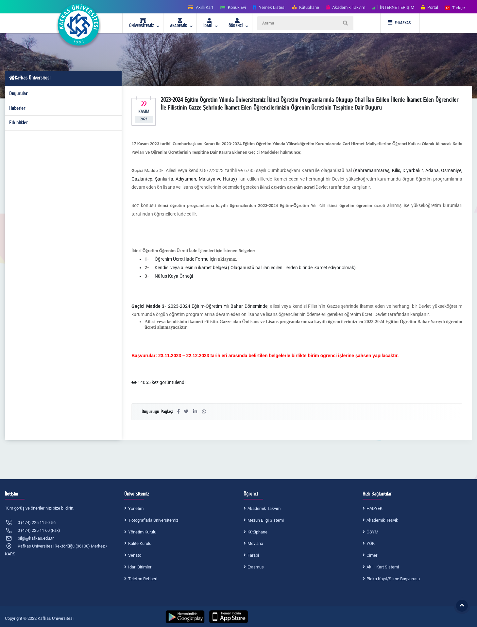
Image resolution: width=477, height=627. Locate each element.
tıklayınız (227, 259)
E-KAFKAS (399, 22)
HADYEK (374, 508)
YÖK (370, 543)
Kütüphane (257, 532)
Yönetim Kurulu (142, 532)
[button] (455, 7)
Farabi (253, 555)
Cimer (371, 555)
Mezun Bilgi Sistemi (265, 520)
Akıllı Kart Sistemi (382, 567)
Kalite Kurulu (139, 543)
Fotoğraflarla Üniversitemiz (153, 520)
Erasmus (255, 567)
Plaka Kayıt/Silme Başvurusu (393, 578)
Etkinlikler (18, 123)
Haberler (17, 108)
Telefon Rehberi (142, 578)
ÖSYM (372, 532)
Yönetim (136, 508)
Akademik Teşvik (382, 520)
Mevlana (255, 543)
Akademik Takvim (264, 508)
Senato (134, 555)
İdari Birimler (139, 567)
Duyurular (18, 93)
